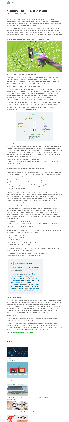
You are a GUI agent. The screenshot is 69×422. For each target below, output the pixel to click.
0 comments (22, 13)
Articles (16, 13)
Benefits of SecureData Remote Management (20, 411)
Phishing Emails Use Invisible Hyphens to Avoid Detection (24, 380)
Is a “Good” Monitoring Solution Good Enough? (20, 358)
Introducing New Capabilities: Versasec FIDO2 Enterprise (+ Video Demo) (28, 397)
